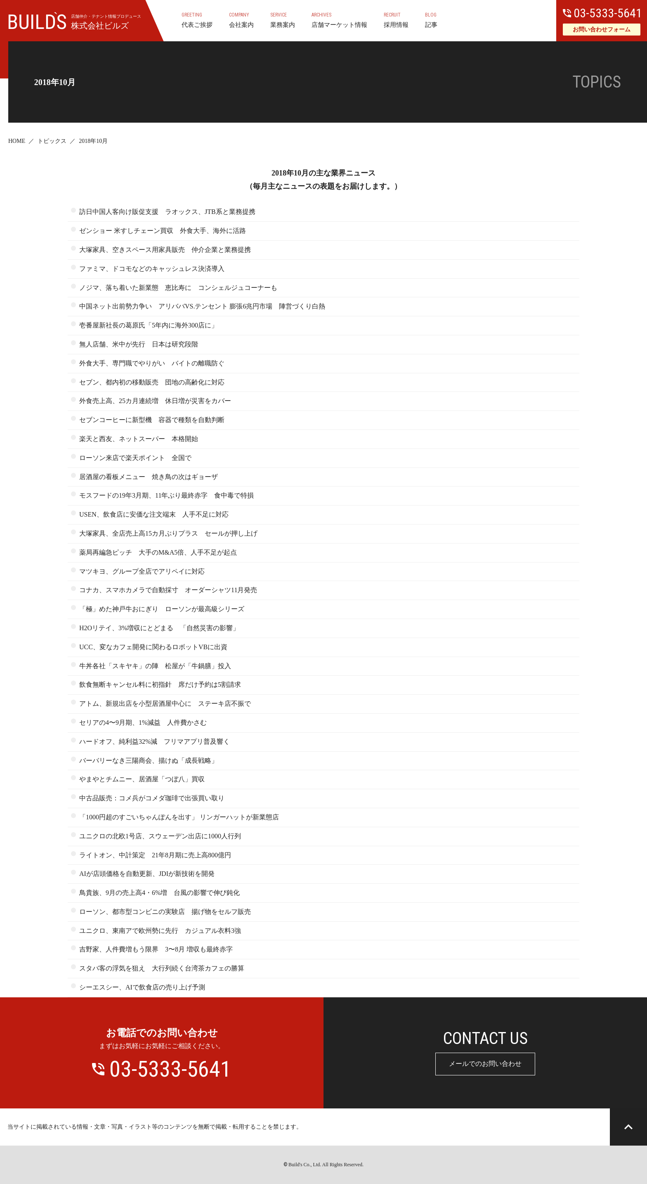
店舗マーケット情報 (339, 19)
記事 (431, 19)
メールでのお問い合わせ (485, 1063)
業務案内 (282, 19)
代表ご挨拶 (197, 19)
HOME (16, 141)
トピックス (52, 141)
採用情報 (396, 19)
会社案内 (241, 19)
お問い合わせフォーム (601, 29)
